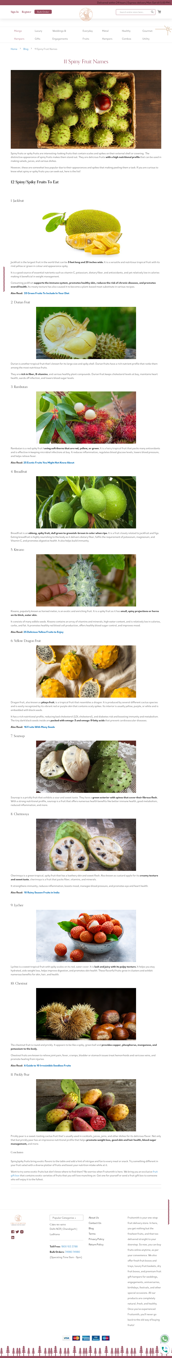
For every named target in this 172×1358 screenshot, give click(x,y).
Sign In (15, 12)
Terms (92, 1233)
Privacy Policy (96, 1239)
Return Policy (96, 1244)
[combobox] (135, 12)
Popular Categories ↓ (64, 1217)
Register (26, 12)
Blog (26, 49)
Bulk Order (43, 11)
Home (14, 49)
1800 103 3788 (69, 1246)
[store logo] (86, 14)
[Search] (152, 12)
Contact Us (95, 1223)
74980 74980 (72, 1251)
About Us (94, 1217)
